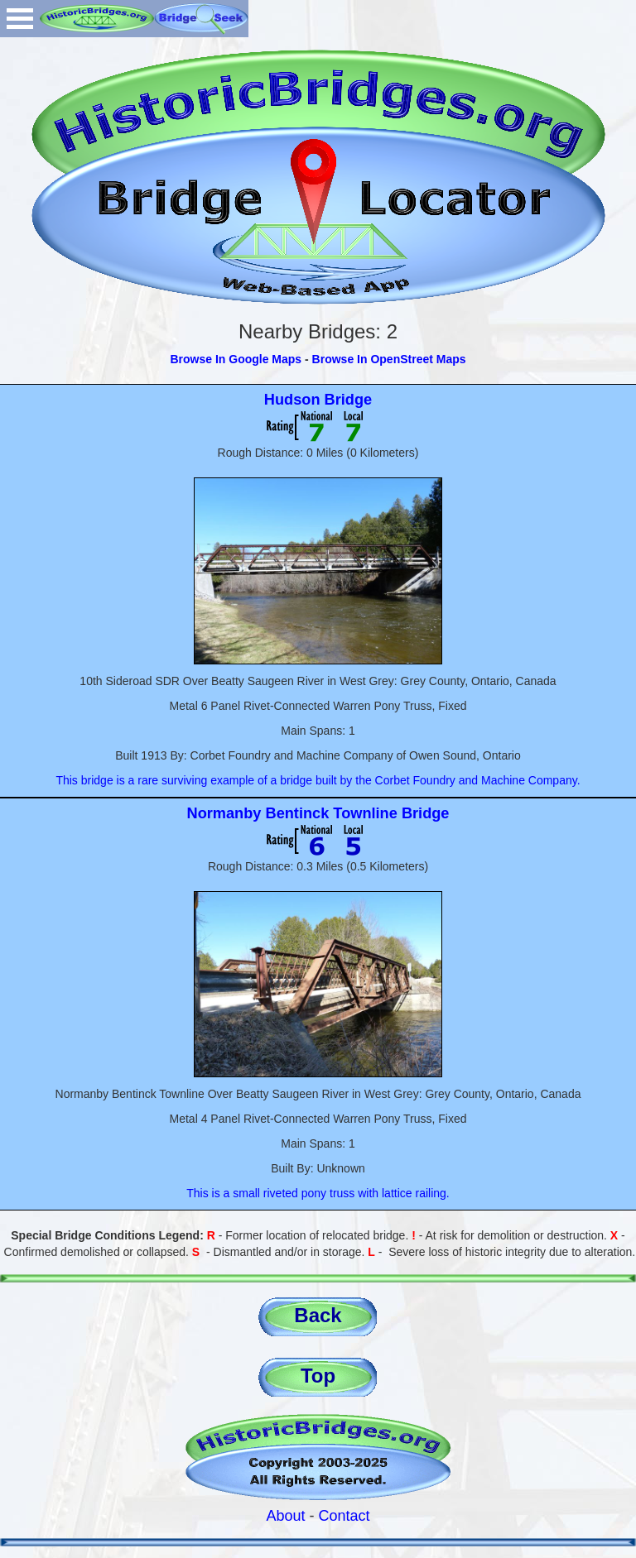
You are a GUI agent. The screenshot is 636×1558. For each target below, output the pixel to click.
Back (317, 1315)
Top (318, 1375)
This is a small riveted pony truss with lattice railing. (317, 1193)
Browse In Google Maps (235, 359)
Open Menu (20, 18)
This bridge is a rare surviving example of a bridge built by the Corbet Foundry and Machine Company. (317, 780)
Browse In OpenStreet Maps (389, 359)
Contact (344, 1516)
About (285, 1516)
